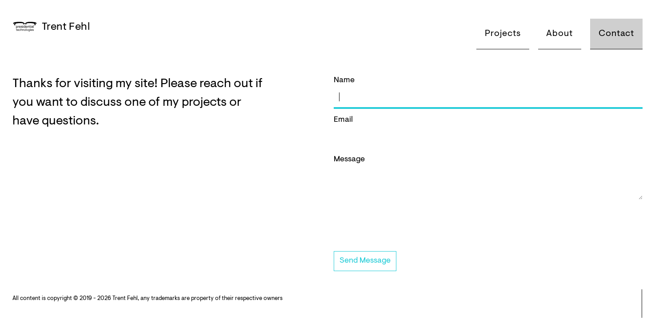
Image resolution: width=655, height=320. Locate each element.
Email (488, 132)
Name (488, 92)
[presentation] (401, 228)
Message (488, 178)
